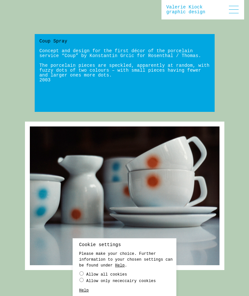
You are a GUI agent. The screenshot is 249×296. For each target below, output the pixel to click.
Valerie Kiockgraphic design (185, 10)
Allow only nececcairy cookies (117, 282)
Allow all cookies (103, 275)
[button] (234, 9)
